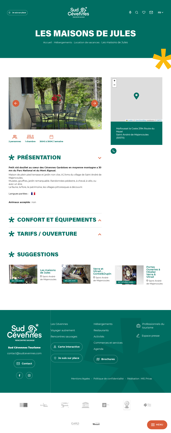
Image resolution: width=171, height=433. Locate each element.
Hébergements (103, 324)
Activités (99, 336)
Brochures (106, 359)
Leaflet (129, 120)
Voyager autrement (63, 330)
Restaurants (101, 330)
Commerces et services (108, 342)
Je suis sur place (17, 13)
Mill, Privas (146, 378)
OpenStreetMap (140, 120)
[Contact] (151, 13)
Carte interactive (67, 346)
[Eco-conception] (130, 12)
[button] (136, 96)
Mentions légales (80, 378)
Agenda (98, 349)
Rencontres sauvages (64, 336)
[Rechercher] (136, 13)
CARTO (159, 120)
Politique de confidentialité (108, 378)
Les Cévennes (59, 324)
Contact (24, 363)
